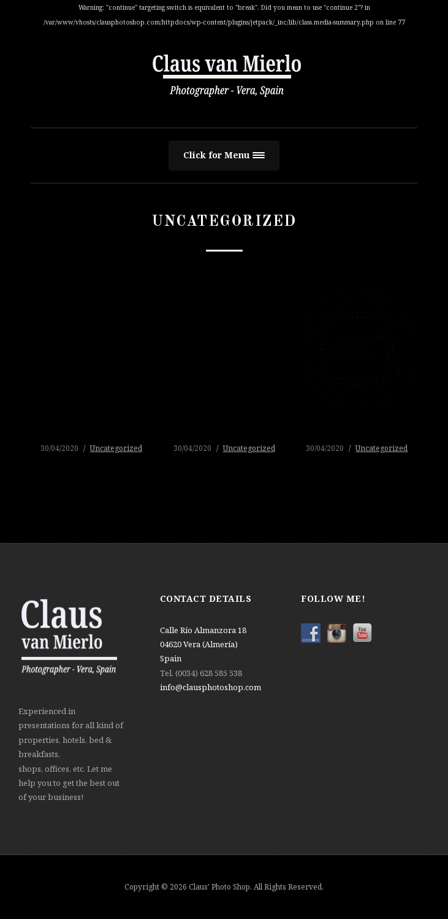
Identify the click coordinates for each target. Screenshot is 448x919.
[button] (224, 155)
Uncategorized (116, 448)
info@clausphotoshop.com (210, 687)
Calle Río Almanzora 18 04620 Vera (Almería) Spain (203, 644)
